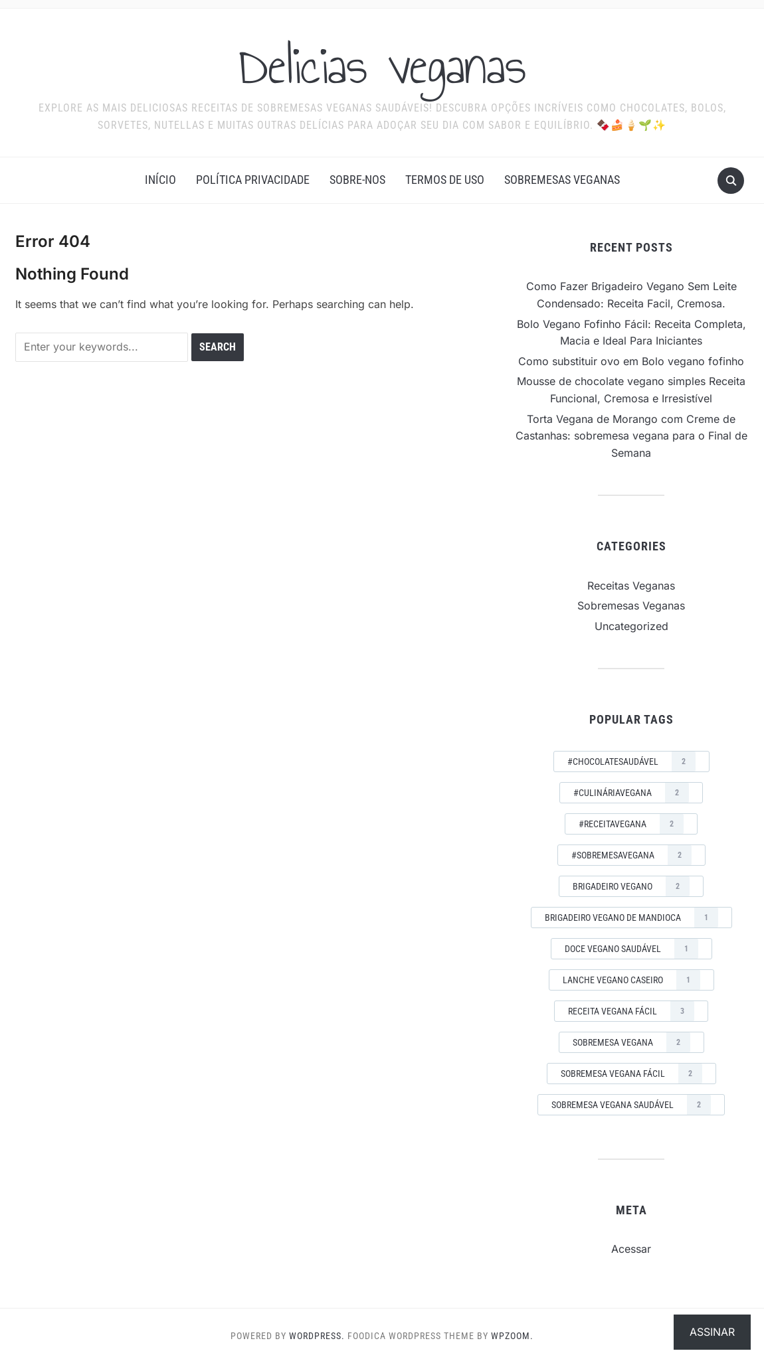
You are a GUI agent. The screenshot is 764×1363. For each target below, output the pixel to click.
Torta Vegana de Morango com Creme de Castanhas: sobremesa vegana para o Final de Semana (631, 435)
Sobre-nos (357, 180)
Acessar (631, 1248)
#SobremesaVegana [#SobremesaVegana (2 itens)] (631, 855)
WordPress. (317, 1335)
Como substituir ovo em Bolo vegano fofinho (631, 361)
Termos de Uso (444, 180)
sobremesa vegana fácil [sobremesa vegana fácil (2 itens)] (631, 1073)
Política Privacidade (253, 180)
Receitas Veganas (631, 585)
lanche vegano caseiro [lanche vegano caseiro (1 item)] (631, 980)
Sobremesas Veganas (562, 180)
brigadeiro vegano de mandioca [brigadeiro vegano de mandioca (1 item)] (631, 917)
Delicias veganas (382, 65)
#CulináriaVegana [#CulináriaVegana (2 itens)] (631, 793)
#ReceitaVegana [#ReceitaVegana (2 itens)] (631, 824)
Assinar (712, 1331)
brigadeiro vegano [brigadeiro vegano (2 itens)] (631, 886)
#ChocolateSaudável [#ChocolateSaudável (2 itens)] (631, 761)
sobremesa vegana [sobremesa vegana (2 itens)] (631, 1042)
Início (160, 180)
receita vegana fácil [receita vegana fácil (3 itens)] (631, 1011)
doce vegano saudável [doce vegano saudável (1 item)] (631, 949)
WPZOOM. (512, 1335)
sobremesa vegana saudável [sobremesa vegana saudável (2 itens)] (631, 1105)
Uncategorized (631, 626)
